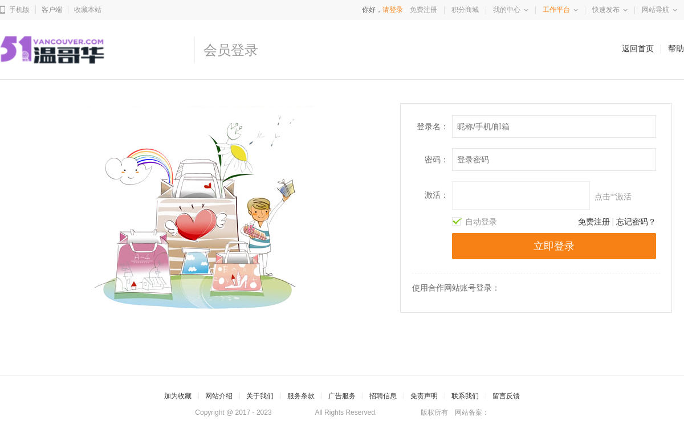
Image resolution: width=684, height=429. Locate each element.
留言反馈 (506, 396)
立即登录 (554, 246)
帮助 (676, 48)
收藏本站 (87, 10)
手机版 (19, 10)
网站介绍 (219, 396)
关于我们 (260, 396)
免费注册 (423, 10)
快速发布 (606, 10)
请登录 (392, 10)
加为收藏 (178, 396)
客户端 (52, 10)
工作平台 (556, 10)
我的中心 (506, 10)
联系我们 (465, 396)
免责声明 (424, 396)
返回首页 (638, 48)
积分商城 (465, 10)
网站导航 (655, 10)
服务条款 (301, 396)
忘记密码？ (636, 221)
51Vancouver (294, 412)
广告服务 (342, 396)
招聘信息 (383, 396)
